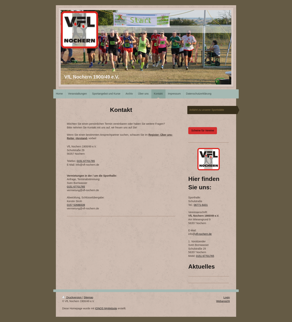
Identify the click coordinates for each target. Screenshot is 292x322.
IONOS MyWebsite (106, 308)
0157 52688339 (76, 204)
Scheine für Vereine (202, 130)
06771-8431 (201, 204)
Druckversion (72, 297)
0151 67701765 (86, 161)
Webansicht (223, 301)
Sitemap (88, 297)
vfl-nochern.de (203, 233)
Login (226, 297)
